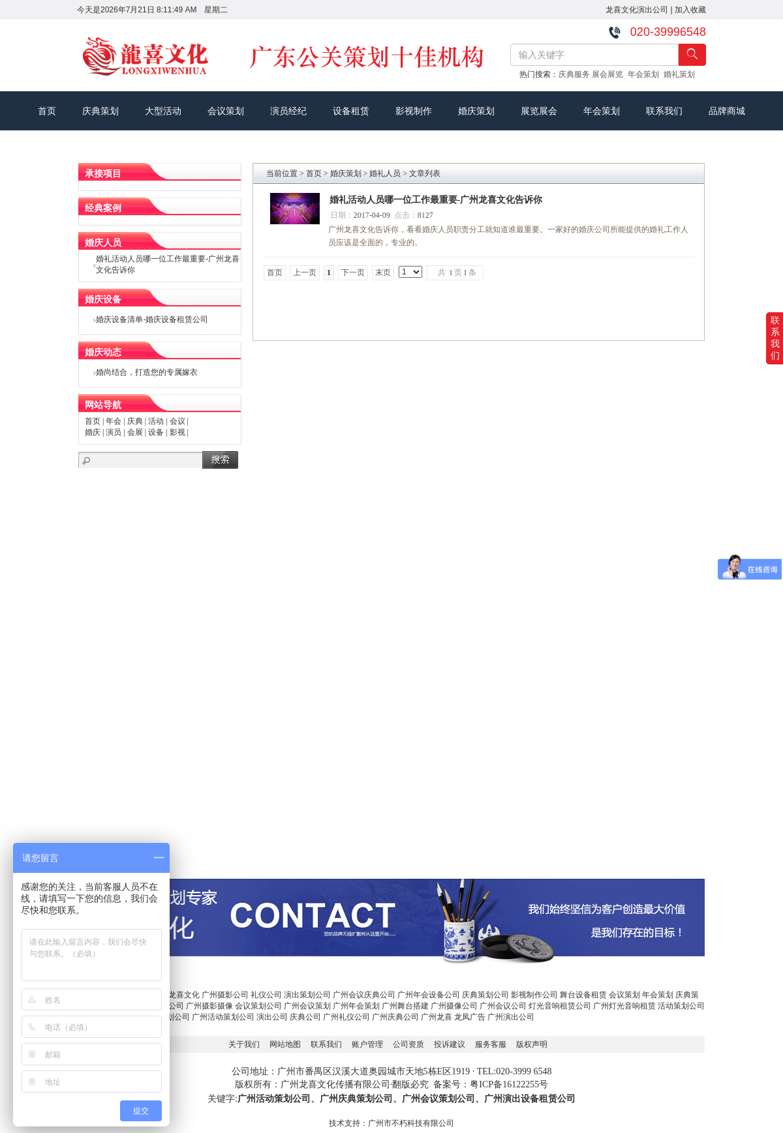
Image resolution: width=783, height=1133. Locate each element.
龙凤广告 (469, 1017)
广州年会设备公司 (428, 994)
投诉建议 (449, 1044)
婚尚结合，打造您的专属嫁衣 (147, 372)
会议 (177, 421)
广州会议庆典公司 (364, 994)
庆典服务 (575, 74)
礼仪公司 (266, 994)
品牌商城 (727, 111)
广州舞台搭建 (405, 1005)
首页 (47, 111)
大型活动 (163, 111)
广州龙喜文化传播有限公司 (335, 1084)
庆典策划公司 (485, 994)
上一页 (304, 272)
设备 (156, 432)
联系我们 (664, 111)
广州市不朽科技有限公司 (411, 1123)
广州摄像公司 (454, 1005)
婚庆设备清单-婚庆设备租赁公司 (152, 319)
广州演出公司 (510, 1017)
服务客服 (490, 1044)
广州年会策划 (356, 1005)
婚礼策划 (681, 74)
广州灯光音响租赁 (624, 1005)
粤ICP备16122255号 (509, 1084)
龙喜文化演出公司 (637, 9)
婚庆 (92, 432)
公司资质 (408, 1044)
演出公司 (272, 1017)
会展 (135, 432)
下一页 (353, 272)
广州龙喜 (436, 1017)
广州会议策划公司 (438, 1099)
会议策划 (225, 111)
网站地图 (285, 1044)
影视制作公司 (534, 994)
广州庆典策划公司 (356, 1099)
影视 (177, 432)
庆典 (135, 421)
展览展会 (539, 111)
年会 (113, 421)
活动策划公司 (681, 1005)
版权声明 (531, 1044)
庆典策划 (100, 111)
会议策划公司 (258, 1005)
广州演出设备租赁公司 (530, 1099)
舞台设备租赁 (583, 994)
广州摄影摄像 (209, 1005)
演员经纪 (288, 111)
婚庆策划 (476, 111)
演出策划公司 (307, 994)
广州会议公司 (503, 1005)
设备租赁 (351, 111)
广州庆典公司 (395, 1017)
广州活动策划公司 (223, 1017)
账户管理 (367, 1044)
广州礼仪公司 (346, 1017)
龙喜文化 (184, 994)
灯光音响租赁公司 (560, 1005)
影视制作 (413, 111)
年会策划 (646, 74)
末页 (383, 272)
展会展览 (610, 74)
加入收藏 (690, 9)
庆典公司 (305, 1017)
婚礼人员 (385, 173)
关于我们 (244, 1044)
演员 (113, 432)
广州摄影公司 (225, 994)
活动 (156, 421)
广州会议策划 (307, 1005)
